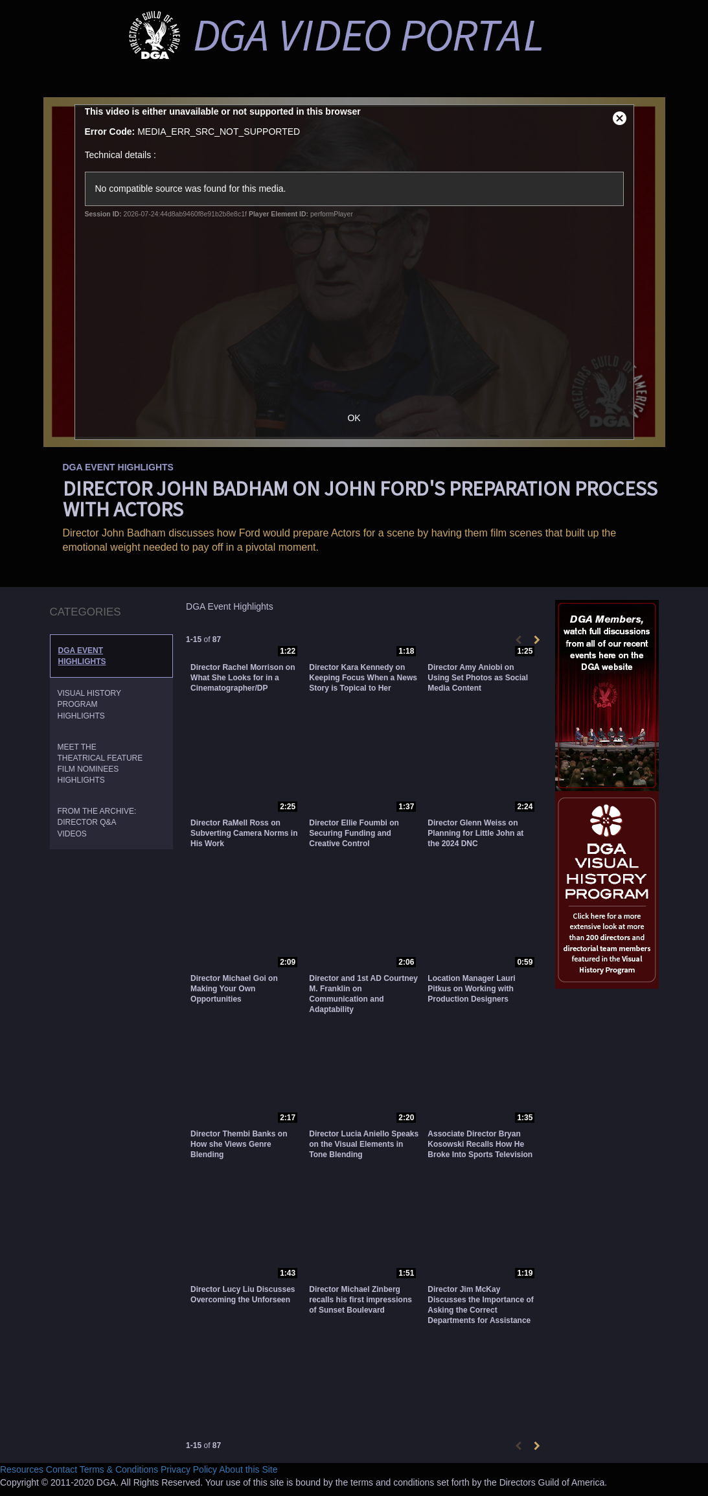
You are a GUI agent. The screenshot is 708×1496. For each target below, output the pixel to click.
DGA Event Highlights (82, 656)
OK (353, 418)
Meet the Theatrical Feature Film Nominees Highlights (100, 763)
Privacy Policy (189, 1469)
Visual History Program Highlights (89, 704)
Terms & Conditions (119, 1469)
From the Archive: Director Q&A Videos (97, 822)
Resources (21, 1469)
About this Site (248, 1469)
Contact (61, 1469)
